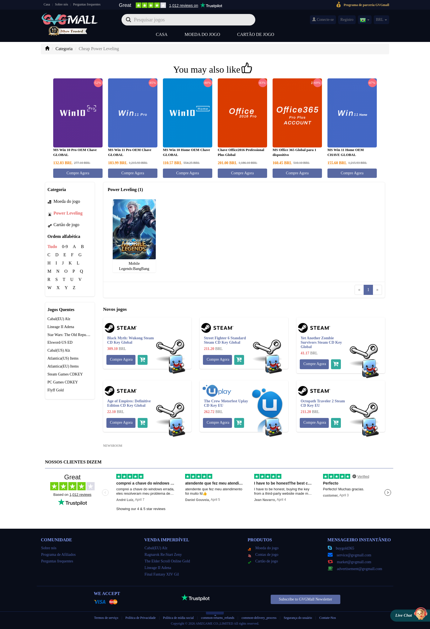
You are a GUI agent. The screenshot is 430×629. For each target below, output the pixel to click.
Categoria (63, 48)
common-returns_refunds (217, 618)
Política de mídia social (178, 618)
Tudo (52, 246)
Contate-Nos (327, 618)
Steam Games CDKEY (65, 374)
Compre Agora (78, 173)
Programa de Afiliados (58, 555)
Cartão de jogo (255, 34)
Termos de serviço (106, 618)
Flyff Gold (55, 390)
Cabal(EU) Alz (58, 319)
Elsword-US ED (59, 342)
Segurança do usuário (298, 618)
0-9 (65, 246)
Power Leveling (65, 213)
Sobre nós (61, 4)
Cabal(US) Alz (58, 350)
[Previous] (359, 290)
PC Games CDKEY (62, 382)
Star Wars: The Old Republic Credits (75, 335)
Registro (346, 20)
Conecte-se (323, 19)
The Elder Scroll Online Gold (167, 561)
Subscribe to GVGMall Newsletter (305, 599)
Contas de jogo (263, 554)
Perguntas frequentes (86, 4)
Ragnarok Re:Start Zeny (163, 555)
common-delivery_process (259, 618)
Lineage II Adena (60, 327)
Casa (47, 4)
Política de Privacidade (141, 618)
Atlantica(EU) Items (63, 366)
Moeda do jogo (202, 34)
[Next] (377, 290)
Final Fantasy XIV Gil (162, 574)
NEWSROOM (112, 446)
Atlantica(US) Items (62, 358)
